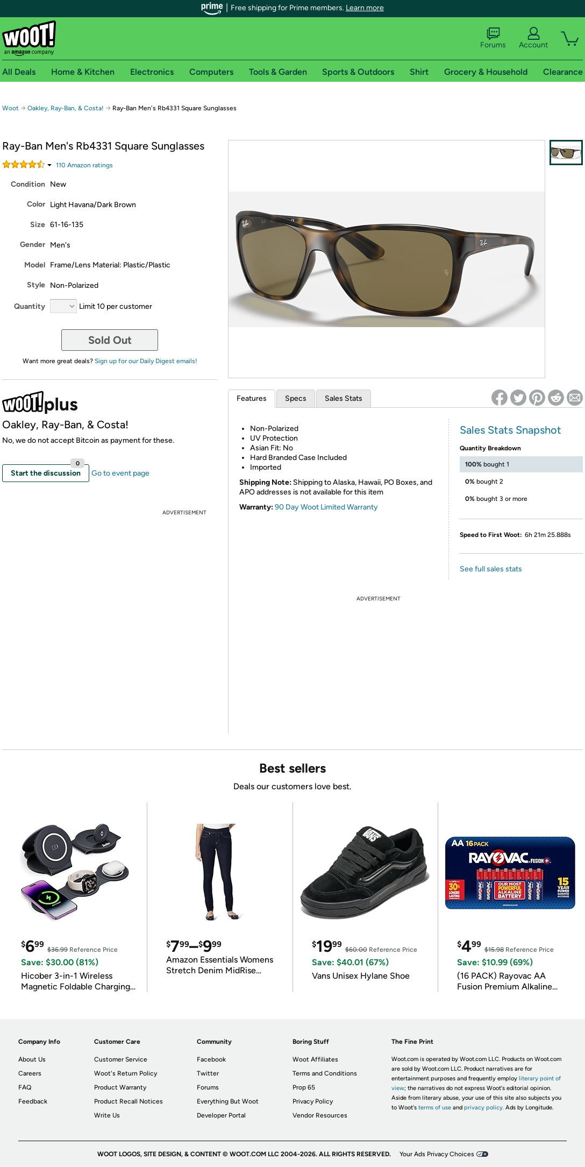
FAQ (24, 1087)
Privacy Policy (312, 1101)
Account (533, 38)
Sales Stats (343, 398)
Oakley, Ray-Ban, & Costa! (65, 108)
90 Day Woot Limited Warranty (326, 507)
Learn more (365, 7)
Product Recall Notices (128, 1101)
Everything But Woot (228, 1101)
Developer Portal (221, 1115)
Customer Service (120, 1059)
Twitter (208, 1073)
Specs (295, 398)
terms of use (434, 1107)
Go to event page (120, 473)
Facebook (211, 1059)
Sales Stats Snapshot (510, 429)
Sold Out (110, 340)
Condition (28, 184)
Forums (493, 38)
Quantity (29, 306)
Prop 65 (303, 1087)
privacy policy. (484, 1107)
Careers (29, 1073)
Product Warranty (120, 1087)
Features (252, 398)
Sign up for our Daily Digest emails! (146, 361)
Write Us (107, 1115)
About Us (32, 1059)
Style (36, 284)
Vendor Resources (319, 1115)
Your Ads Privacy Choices (436, 1154)
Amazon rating (84, 165)
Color (36, 204)
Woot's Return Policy (125, 1073)
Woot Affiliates (315, 1059)
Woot (10, 108)
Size (37, 224)
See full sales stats (491, 569)
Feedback (32, 1101)
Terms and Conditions (324, 1073)
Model (34, 265)
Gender (32, 244)
